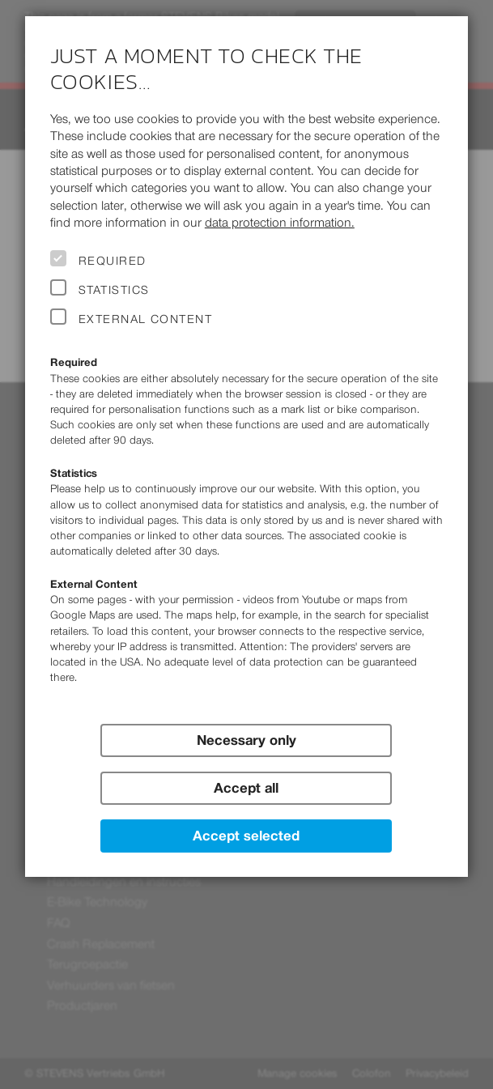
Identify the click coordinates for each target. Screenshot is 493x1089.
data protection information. (280, 222)
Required (113, 260)
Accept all (246, 788)
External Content (145, 319)
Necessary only (246, 740)
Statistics (114, 289)
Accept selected (246, 835)
